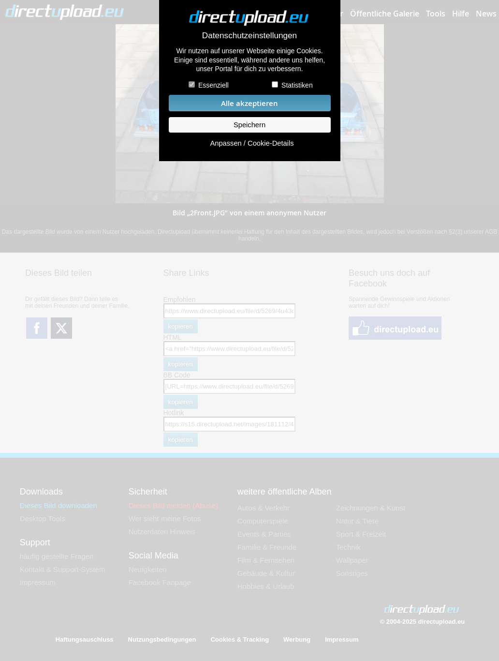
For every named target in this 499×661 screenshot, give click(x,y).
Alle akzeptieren (249, 103)
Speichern (249, 125)
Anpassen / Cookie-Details (252, 143)
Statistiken (297, 85)
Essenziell (213, 85)
